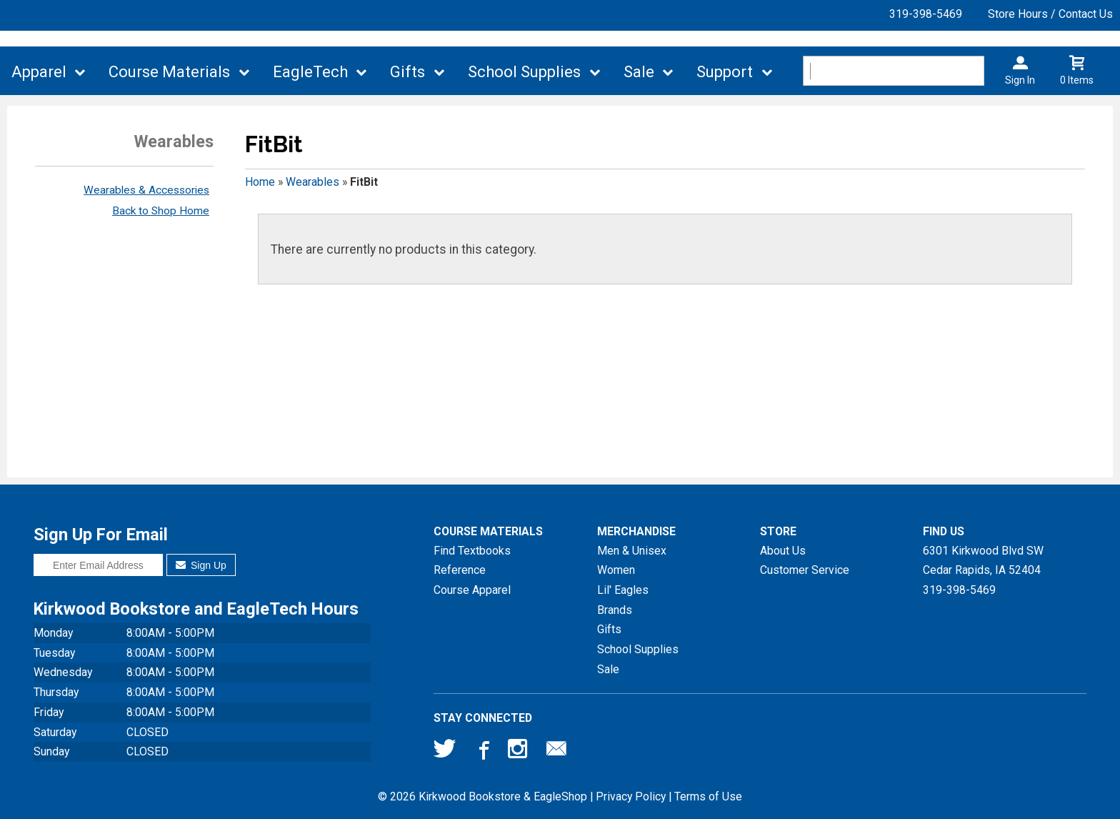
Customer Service (804, 570)
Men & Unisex (631, 550)
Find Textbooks (472, 550)
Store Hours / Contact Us (1050, 14)
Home (260, 182)
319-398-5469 (925, 14)
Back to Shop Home (160, 210)
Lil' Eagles (623, 590)
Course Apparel (472, 590)
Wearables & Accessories (146, 190)
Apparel (38, 72)
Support (724, 72)
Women (616, 570)
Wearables (312, 182)
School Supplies (524, 72)
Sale (639, 72)
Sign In (1020, 80)
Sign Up (201, 565)
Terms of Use (708, 796)
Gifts (407, 72)
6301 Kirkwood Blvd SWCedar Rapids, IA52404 (983, 560)
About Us (783, 550)
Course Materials (169, 72)
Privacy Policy (631, 796)
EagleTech (310, 72)
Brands (614, 610)
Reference (460, 570)
